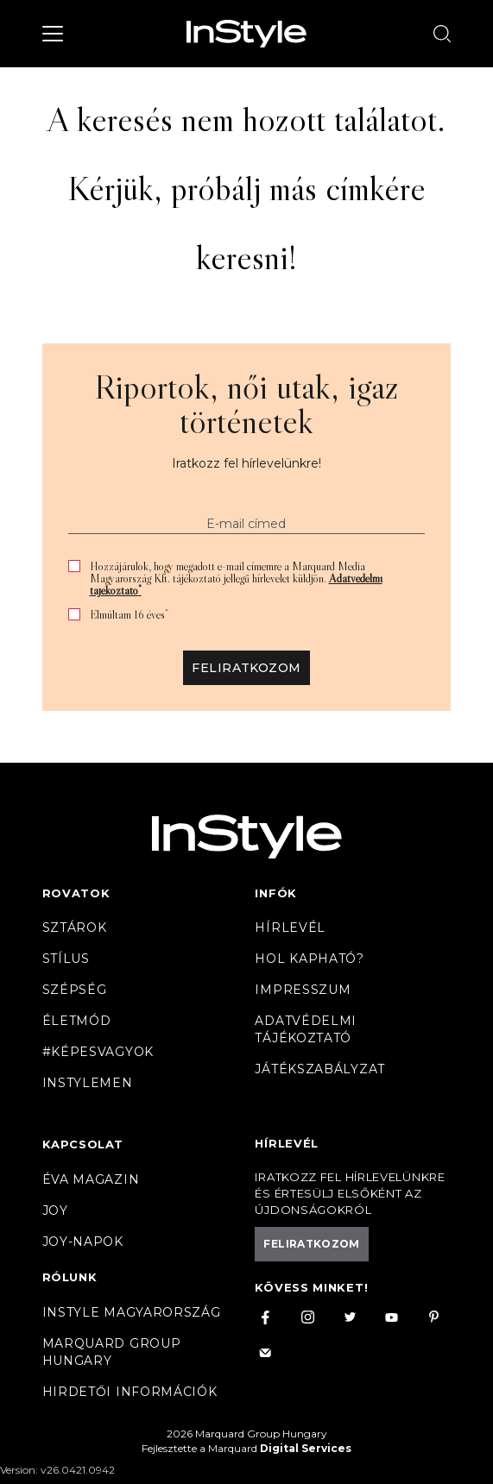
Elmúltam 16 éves (129, 614)
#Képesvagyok (98, 1052)
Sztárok (74, 927)
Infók (276, 893)
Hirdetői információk (130, 1391)
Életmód (76, 1020)
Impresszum (303, 989)
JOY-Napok (82, 1241)
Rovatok (76, 893)
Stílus (66, 958)
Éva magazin (91, 1179)
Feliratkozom (246, 668)
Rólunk (70, 1277)
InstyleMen (87, 1083)
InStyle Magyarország (131, 1312)
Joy (55, 1210)
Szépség (74, 989)
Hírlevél (290, 927)
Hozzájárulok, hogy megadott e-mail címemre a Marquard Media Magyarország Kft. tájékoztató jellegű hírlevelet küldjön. (236, 578)
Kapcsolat (82, 1144)
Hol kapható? (309, 958)
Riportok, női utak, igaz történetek (246, 403)
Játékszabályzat (320, 1069)
